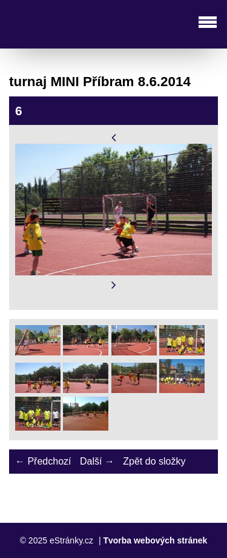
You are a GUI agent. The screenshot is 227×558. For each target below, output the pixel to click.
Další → (97, 461)
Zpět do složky (154, 461)
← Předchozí (43, 461)
